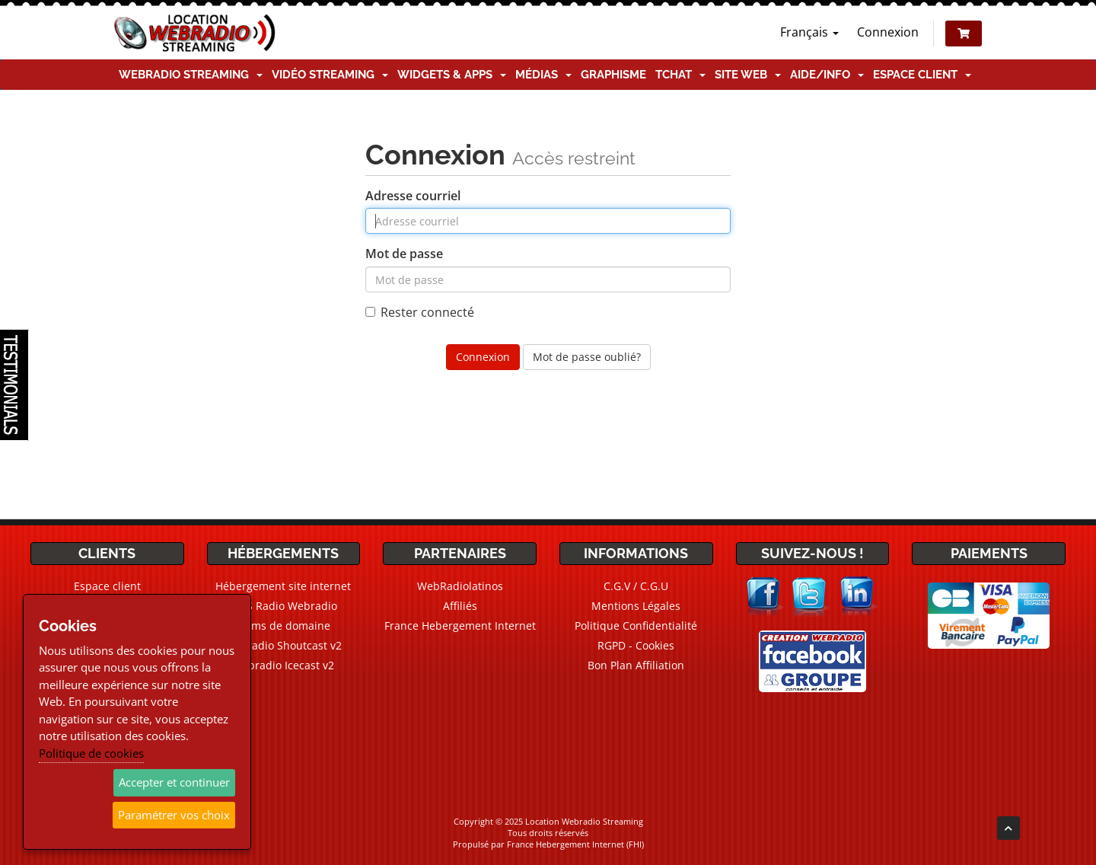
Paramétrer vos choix (174, 814)
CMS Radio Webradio (283, 605)
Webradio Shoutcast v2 (283, 645)
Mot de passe (404, 253)
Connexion (888, 32)
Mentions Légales (635, 605)
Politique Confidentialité (636, 625)
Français (809, 32)
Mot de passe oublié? (587, 357)
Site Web (748, 74)
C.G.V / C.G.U (636, 586)
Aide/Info (827, 74)
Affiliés (460, 605)
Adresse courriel (412, 195)
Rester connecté (419, 312)
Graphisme (613, 74)
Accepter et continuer (174, 782)
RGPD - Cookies (635, 645)
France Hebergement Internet (460, 625)
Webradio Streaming (191, 74)
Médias (543, 74)
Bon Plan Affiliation (636, 665)
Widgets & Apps (451, 74)
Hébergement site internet (283, 586)
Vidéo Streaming (330, 74)
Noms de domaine (283, 625)
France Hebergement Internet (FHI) (575, 844)
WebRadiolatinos (460, 586)
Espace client (922, 74)
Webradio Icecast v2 (283, 665)
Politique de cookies (91, 753)
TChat (680, 74)
